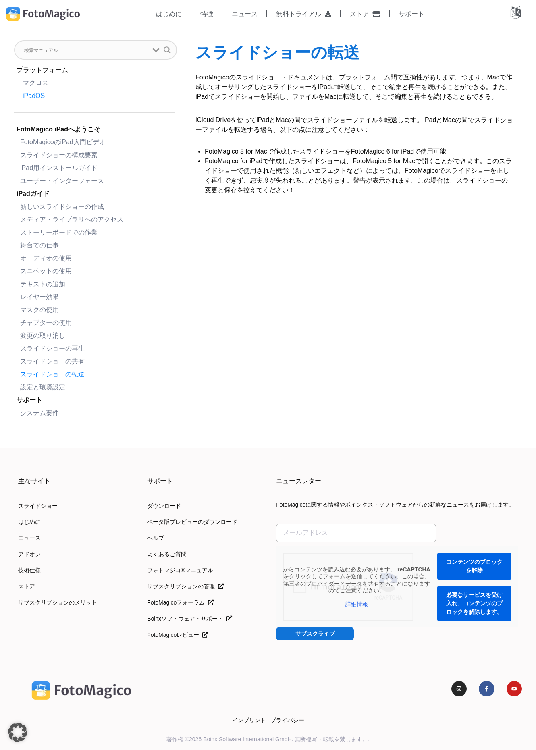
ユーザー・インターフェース (62, 180)
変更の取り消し (42, 335)
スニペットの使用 (46, 271)
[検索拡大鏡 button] (167, 50)
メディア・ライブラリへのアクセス (71, 219)
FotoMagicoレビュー (177, 635)
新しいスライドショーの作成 (62, 206)
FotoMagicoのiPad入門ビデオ (63, 142)
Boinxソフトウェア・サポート (189, 618)
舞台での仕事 (39, 245)
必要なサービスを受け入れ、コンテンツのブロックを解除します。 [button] (474, 603)
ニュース (245, 13)
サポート (411, 13)
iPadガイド (33, 193)
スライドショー (38, 506)
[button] (17, 732)
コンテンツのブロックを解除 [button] (474, 566)
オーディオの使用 (46, 258)
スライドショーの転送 (52, 374)
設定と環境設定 (42, 387)
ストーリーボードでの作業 (59, 232)
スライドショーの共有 (52, 361)
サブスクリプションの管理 (185, 586)
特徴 (206, 13)
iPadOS (34, 95)
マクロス (35, 82)
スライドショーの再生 (52, 348)
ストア (365, 13)
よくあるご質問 (167, 554)
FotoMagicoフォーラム (180, 602)
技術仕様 (29, 570)
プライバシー (287, 720)
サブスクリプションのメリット (57, 602)
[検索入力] (86, 50)
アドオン (29, 554)
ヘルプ (155, 538)
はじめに (169, 13)
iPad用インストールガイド (59, 167)
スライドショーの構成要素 (59, 155)
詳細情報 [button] (356, 604)
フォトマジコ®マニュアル (180, 570)
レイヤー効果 (39, 296)
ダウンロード (164, 506)
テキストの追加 (42, 283)
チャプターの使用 (46, 322)
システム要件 (39, 412)
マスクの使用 (39, 309)
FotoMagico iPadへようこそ (58, 129)
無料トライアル (303, 13)
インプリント (249, 720)
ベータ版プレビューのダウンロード (192, 522)
